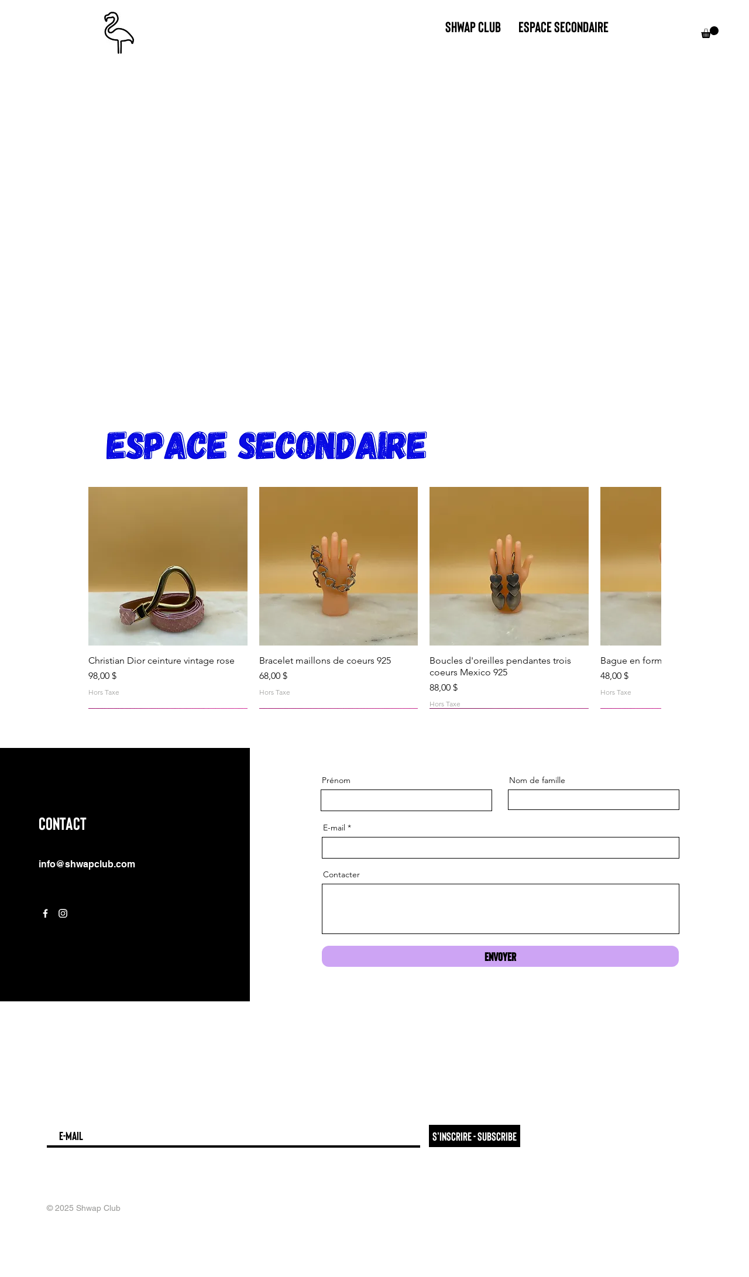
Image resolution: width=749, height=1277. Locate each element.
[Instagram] (63, 913)
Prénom (336, 780)
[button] (710, 32)
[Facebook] (45, 913)
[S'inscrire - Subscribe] (474, 1136)
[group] (374, 597)
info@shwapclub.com (87, 864)
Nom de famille (537, 780)
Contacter (341, 874)
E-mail (334, 827)
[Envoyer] (500, 956)
